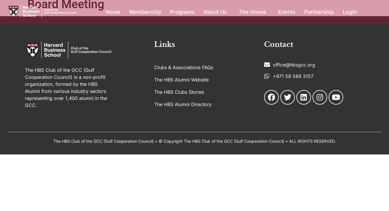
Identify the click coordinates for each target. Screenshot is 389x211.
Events (286, 12)
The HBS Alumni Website (181, 80)
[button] (216, 12)
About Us (215, 12)
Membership (145, 12)
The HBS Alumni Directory (183, 104)
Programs (182, 12)
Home (113, 12)
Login (350, 12)
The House (252, 12)
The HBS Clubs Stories (179, 92)
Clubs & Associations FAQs (183, 67)
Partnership (319, 12)
